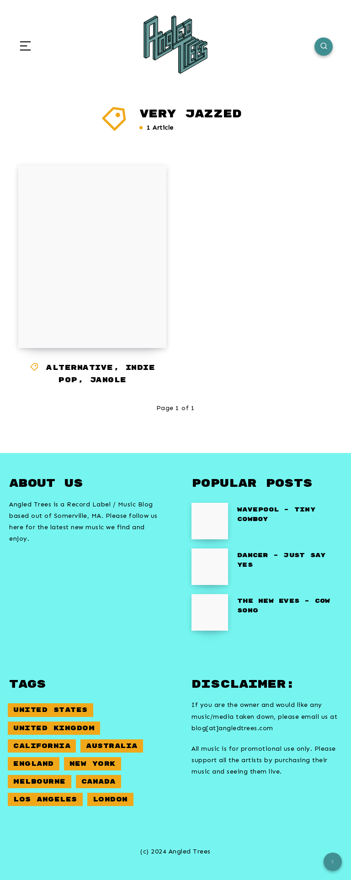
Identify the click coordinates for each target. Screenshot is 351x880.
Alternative (79, 368)
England (33, 764)
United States (50, 710)
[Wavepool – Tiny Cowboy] (209, 521)
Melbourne (39, 781)
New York (92, 764)
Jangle (108, 380)
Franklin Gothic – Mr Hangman (88, 308)
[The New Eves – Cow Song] (209, 612)
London (110, 799)
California (41, 746)
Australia (112, 746)
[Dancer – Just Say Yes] (209, 566)
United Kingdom (54, 728)
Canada (98, 781)
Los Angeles (45, 799)
